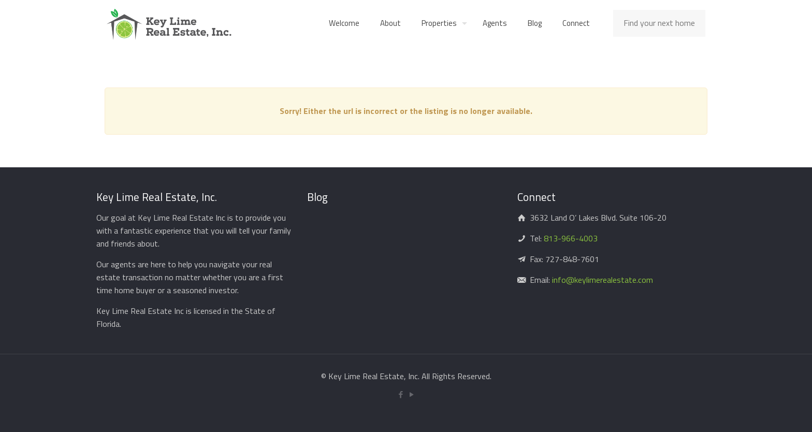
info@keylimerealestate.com (601, 279)
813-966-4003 (571, 238)
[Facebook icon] (400, 394)
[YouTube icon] (411, 394)
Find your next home (659, 23)
